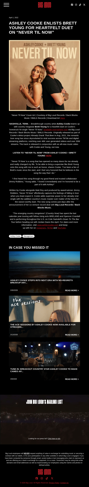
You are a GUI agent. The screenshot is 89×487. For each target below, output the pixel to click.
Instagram (41, 228)
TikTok (50, 228)
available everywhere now (56, 129)
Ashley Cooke (15, 236)
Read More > (72, 290)
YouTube (61, 228)
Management (28, 236)
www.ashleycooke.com (47, 225)
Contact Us (64, 483)
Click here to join (54, 439)
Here (62, 118)
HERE (49, 155)
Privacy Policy (54, 483)
